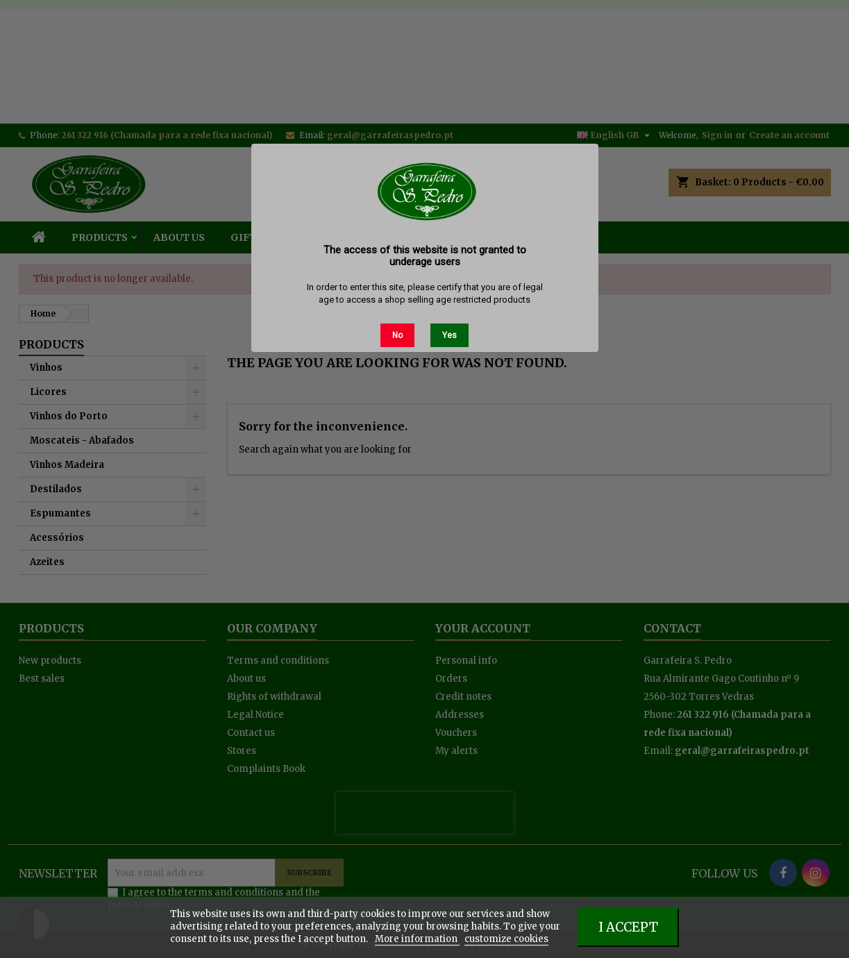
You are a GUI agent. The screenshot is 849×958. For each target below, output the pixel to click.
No (397, 335)
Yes (449, 335)
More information (417, 939)
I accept (628, 927)
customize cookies (506, 939)
